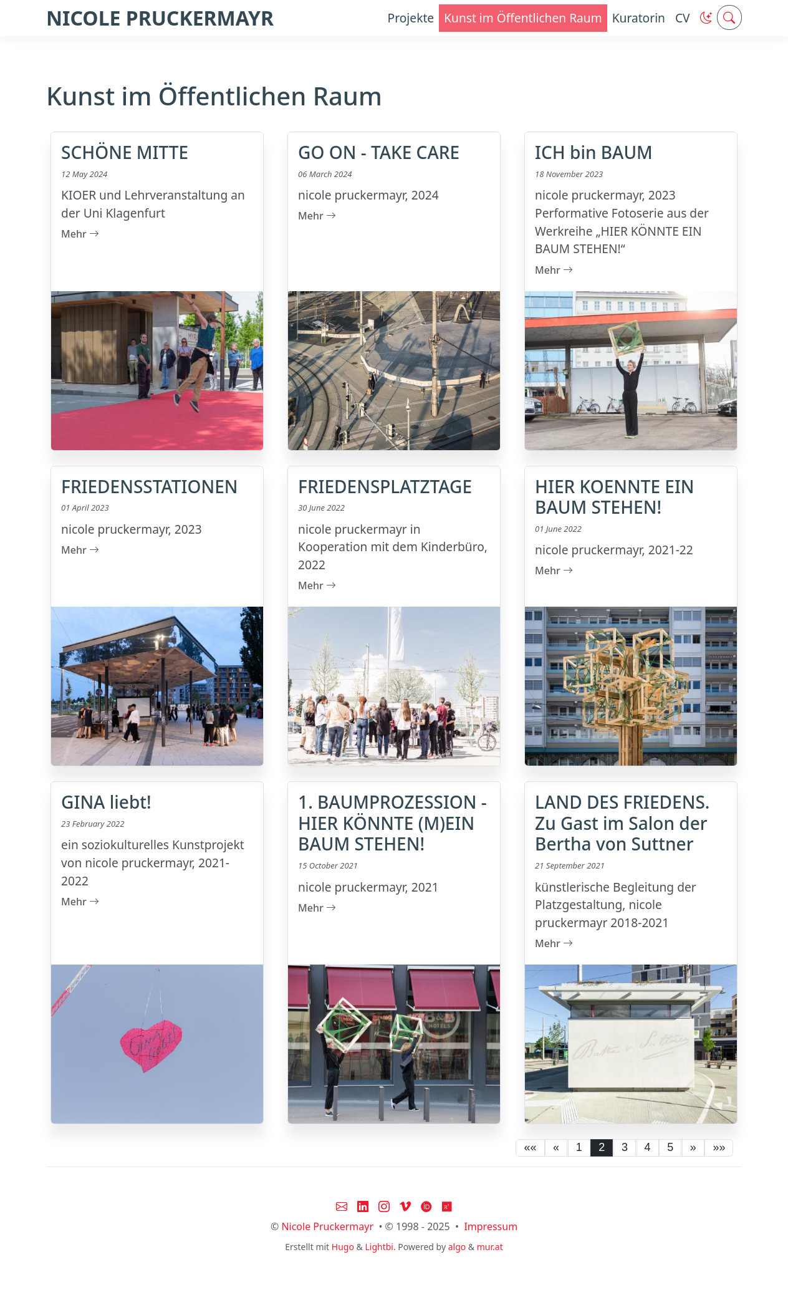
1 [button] (579, 1147)
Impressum (490, 1226)
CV (682, 17)
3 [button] (625, 1147)
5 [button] (670, 1147)
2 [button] (601, 1147)
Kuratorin (638, 17)
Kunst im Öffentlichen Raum (523, 17)
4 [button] (648, 1147)
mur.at (490, 1247)
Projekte (411, 17)
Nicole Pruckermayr (327, 1226)
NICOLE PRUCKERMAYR (160, 17)
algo (457, 1247)
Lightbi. (380, 1247)
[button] (706, 17)
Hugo (343, 1247)
